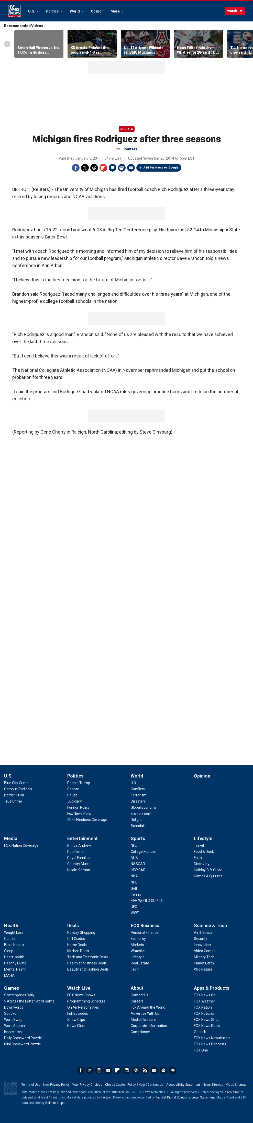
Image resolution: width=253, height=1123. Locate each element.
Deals (73, 925)
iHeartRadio (173, 1070)
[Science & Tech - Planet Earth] (204, 963)
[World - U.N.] (134, 783)
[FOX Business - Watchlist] (138, 951)
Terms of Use (30, 1084)
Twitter (85, 168)
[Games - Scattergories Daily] (19, 995)
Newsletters (154, 1070)
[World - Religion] (137, 820)
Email (131, 168)
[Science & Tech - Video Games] (204, 951)
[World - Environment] (141, 813)
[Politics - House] (72, 795)
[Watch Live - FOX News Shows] (81, 995)
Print (122, 168)
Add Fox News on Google (161, 167)
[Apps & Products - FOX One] (201, 1050)
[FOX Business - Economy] (138, 939)
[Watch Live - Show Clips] (76, 1020)
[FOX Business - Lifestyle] (138, 957)
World (75, 11)
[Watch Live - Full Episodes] (77, 1013)
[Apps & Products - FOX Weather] (204, 1001)
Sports (126, 129)
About (137, 988)
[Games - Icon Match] (13, 1032)
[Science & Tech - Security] (200, 939)
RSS (145, 1070)
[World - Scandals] (138, 826)
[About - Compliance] (140, 1032)
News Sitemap (213, 1084)
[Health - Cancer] (10, 939)
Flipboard (103, 168)
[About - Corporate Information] (149, 1026)
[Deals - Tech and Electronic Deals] (87, 957)
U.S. (32, 11)
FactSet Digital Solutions (173, 1097)
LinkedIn (126, 1070)
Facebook (76, 168)
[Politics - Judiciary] (74, 801)
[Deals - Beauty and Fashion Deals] (88, 969)
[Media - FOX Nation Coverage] (21, 845)
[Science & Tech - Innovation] (202, 945)
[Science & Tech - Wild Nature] (203, 969)
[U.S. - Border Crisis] (14, 795)
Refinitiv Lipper (55, 1103)
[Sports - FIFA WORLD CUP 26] (147, 901)
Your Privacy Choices (87, 1084)
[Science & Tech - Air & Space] (203, 932)
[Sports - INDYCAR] (138, 870)
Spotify (163, 1070)
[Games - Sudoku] (10, 1013)
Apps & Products (211, 988)
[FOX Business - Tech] (135, 969)
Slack (136, 1070)
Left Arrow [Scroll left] (7, 44)
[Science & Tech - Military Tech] (204, 957)
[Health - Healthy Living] (15, 963)
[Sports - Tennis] (136, 894)
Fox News (14, 11)
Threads (94, 168)
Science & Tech (210, 925)
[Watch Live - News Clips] (76, 1026)
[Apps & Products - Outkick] (200, 1032)
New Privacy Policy (56, 1084)
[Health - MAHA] (9, 975)
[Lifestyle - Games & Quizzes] (208, 876)
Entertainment (82, 838)
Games (11, 988)
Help (142, 1084)
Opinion (97, 11)
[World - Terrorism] (139, 795)
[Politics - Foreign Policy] (78, 807)
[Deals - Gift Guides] (76, 939)
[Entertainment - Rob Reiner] (76, 852)
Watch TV (234, 11)
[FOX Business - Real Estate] (140, 963)
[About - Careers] (137, 1001)
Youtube (108, 1070)
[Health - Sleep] (8, 951)
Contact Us (155, 1084)
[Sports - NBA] (134, 876)
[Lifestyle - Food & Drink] (204, 852)
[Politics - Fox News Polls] (79, 813)
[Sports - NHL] (134, 882)
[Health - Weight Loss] (14, 932)
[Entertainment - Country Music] (78, 864)
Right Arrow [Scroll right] (243, 44)
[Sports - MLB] (134, 858)
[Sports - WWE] (135, 913)
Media (10, 838)
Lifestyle (203, 838)
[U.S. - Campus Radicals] (18, 789)
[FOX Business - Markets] (137, 945)
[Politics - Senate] (73, 789)
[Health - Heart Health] (14, 957)
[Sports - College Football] (143, 852)
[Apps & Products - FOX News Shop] (206, 1020)
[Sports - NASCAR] (138, 864)
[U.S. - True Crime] (13, 801)
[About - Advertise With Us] (145, 1013)
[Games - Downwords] (13, 1007)
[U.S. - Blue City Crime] (16, 783)
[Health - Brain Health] (14, 945)
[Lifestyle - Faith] (198, 858)
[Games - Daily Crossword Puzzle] (23, 1038)
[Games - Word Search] (14, 1026)
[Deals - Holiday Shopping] (81, 932)
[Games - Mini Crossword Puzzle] (22, 1044)
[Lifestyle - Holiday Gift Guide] (208, 870)
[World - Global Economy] (144, 807)
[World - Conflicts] (138, 789)
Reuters (130, 149)
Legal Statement (203, 1097)
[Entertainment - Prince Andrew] (79, 845)
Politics (52, 11)
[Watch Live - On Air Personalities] (83, 1007)
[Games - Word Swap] (13, 1020)
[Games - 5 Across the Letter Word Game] (29, 1001)
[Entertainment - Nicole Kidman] (78, 870)
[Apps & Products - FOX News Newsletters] (212, 1038)
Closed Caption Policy (120, 1084)
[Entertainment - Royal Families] (78, 858)
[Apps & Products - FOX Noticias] (204, 1013)
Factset (106, 1097)
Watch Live (78, 988)
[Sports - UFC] (134, 907)
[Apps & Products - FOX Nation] (203, 1007)
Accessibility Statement (183, 1084)
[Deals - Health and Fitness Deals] (87, 963)
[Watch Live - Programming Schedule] (86, 1001)
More (115, 11)
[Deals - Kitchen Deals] (78, 951)
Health (11, 925)
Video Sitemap (236, 1084)
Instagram (99, 1070)
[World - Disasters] (138, 801)
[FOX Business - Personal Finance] (144, 932)
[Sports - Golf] (134, 888)
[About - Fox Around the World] (148, 1007)
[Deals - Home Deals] (77, 945)
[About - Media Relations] (144, 1020)
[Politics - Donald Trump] (78, 783)
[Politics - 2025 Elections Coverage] (87, 820)
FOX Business (145, 925)
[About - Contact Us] (139, 995)
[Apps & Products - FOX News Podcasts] (210, 1044)
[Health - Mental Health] (15, 969)
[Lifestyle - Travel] (199, 845)
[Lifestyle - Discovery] (202, 864)
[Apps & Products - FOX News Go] (204, 995)
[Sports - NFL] (134, 845)
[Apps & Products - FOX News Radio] (207, 1026)
